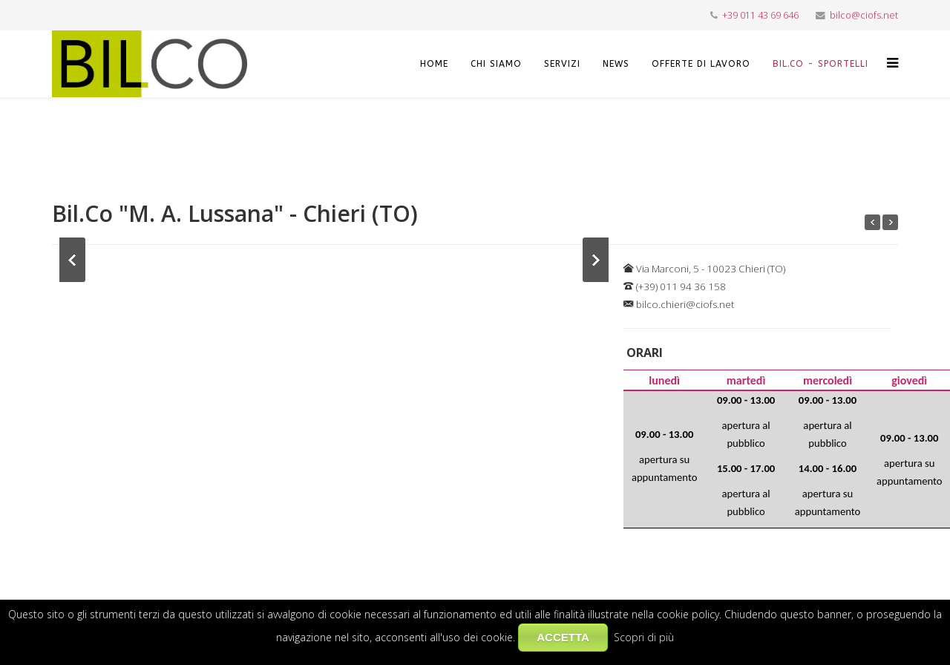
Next (596, 260)
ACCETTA (563, 637)
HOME (434, 64)
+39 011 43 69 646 (760, 15)
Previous (72, 260)
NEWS (616, 64)
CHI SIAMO (496, 64)
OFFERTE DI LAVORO (701, 64)
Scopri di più (644, 637)
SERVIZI (562, 64)
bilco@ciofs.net (864, 15)
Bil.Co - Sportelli (820, 64)
